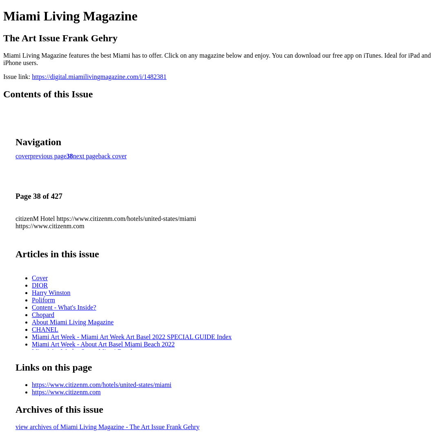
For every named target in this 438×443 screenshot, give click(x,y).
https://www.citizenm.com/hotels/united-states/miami (101, 384)
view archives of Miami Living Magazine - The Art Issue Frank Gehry (108, 426)
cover (23, 156)
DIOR (40, 285)
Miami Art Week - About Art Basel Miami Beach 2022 (103, 344)
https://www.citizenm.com (66, 392)
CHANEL (45, 329)
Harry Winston (51, 292)
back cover (112, 156)
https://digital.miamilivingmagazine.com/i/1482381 (99, 76)
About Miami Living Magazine (72, 322)
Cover (40, 277)
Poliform (43, 300)
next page (85, 156)
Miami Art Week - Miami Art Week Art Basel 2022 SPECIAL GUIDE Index (132, 336)
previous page (48, 156)
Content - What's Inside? (64, 307)
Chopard (43, 314)
